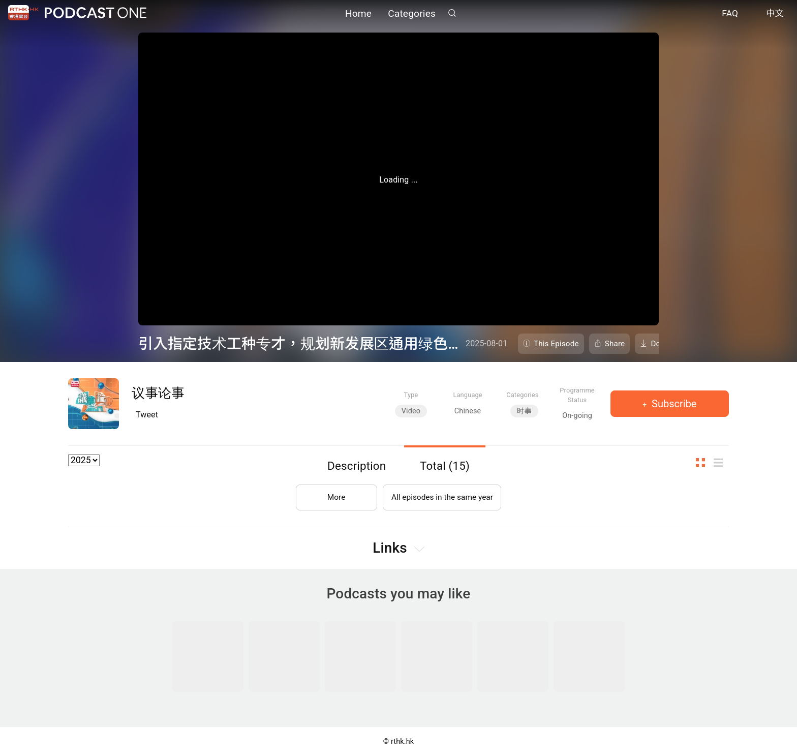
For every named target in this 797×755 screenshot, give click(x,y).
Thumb (703, 463)
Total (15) (445, 465)
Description (356, 465)
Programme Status (577, 395)
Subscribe (672, 404)
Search (452, 13)
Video (411, 411)
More (334, 495)
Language (467, 395)
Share (615, 343)
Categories (412, 14)
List (721, 463)
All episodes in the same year (442, 495)
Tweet (147, 414)
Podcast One (95, 13)
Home (358, 14)
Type (411, 395)
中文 (775, 14)
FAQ (730, 14)
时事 (524, 411)
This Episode (556, 343)
